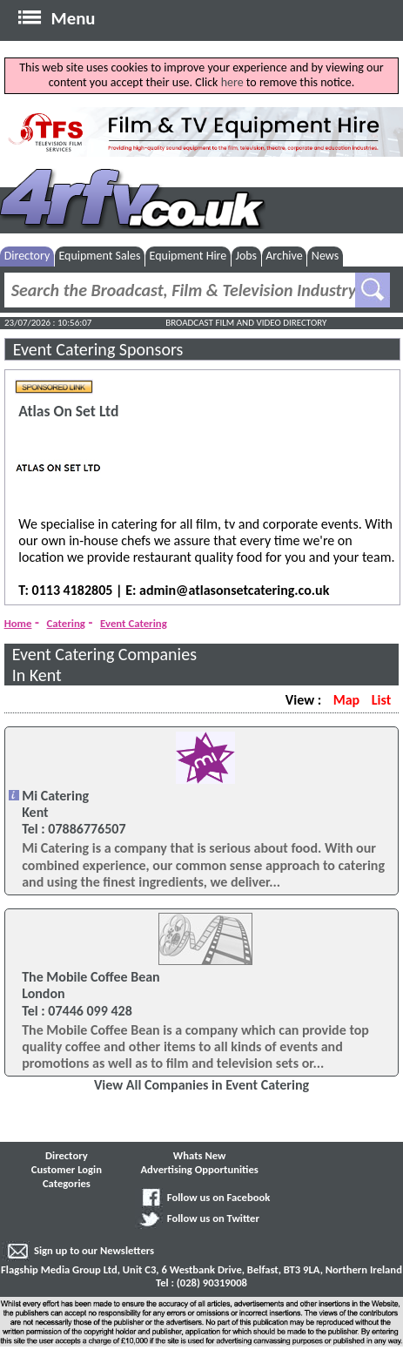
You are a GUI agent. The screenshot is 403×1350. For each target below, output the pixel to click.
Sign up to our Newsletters (94, 1250)
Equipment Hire (188, 255)
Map (346, 700)
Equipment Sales (99, 255)
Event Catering (133, 623)
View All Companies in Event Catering (201, 1085)
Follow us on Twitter (213, 1218)
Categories (67, 1183)
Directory (27, 255)
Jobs (246, 255)
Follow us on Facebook (218, 1197)
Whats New (199, 1155)
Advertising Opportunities (199, 1169)
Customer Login (66, 1169)
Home (18, 623)
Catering (66, 623)
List (381, 700)
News (325, 255)
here (232, 82)
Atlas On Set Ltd (68, 411)
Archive (283, 255)
